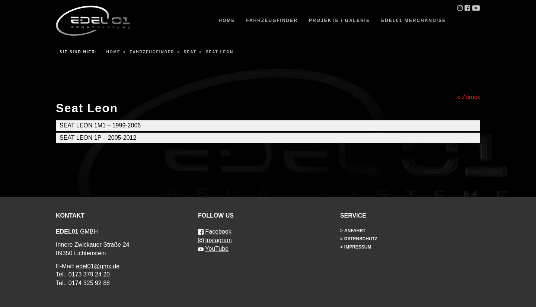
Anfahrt (355, 230)
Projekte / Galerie (339, 20)
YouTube (217, 249)
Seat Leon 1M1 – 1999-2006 (100, 125)
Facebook (218, 231)
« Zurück (468, 97)
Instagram (218, 240)
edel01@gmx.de (97, 266)
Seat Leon (219, 52)
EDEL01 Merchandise (413, 20)
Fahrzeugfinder (272, 20)
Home (226, 20)
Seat (190, 52)
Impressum (357, 247)
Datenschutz (360, 238)
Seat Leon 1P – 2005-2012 (98, 137)
